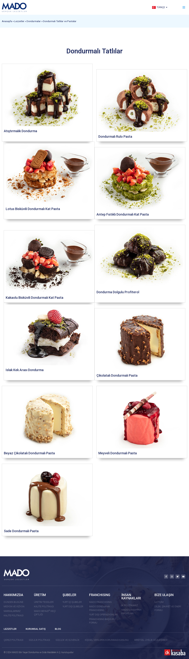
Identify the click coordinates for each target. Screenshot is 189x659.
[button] (184, 7)
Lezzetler (19, 21)
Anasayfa (7, 21)
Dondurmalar (34, 21)
